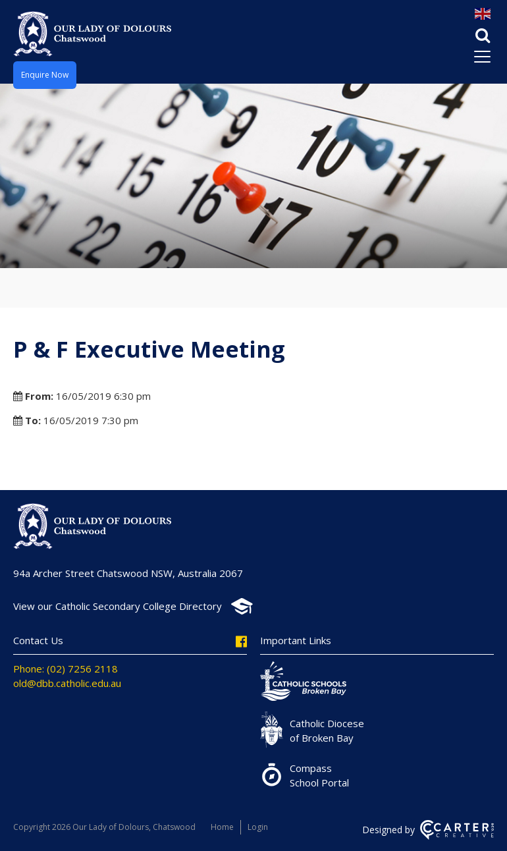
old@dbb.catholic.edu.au (67, 683)
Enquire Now (44, 74)
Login (258, 827)
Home (222, 827)
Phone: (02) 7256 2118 (65, 668)
